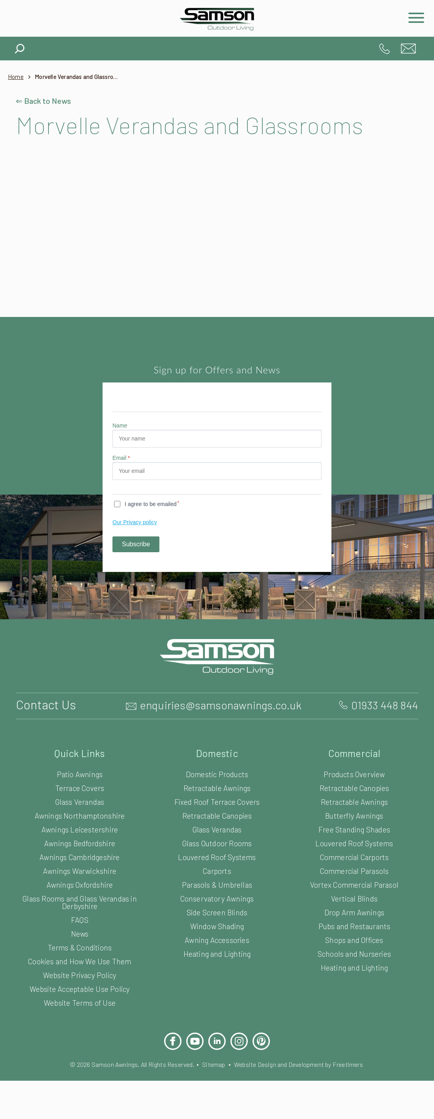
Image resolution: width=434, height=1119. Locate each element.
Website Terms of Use (79, 1028)
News (79, 959)
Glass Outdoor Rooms (217, 868)
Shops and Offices (354, 965)
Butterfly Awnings (354, 841)
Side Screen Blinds (217, 937)
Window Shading (216, 951)
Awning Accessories (217, 965)
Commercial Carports (354, 882)
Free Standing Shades (354, 855)
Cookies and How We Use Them (79, 986)
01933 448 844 (385, 48)
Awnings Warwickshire (80, 896)
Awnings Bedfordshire (80, 868)
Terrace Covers (80, 813)
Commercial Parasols (354, 896)
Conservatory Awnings (217, 924)
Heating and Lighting (217, 979)
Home (16, 76)
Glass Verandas (80, 827)
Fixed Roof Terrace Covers (217, 827)
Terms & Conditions (80, 973)
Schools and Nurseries (354, 979)
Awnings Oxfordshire (80, 910)
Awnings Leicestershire (79, 855)
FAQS (79, 945)
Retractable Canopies (217, 841)
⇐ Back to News (44, 100)
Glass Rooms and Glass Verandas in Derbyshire (79, 927)
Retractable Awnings (217, 813)
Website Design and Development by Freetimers (304, 1089)
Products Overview (354, 799)
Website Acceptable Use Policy (79, 1014)
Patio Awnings (80, 799)
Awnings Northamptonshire (80, 841)
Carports (217, 896)
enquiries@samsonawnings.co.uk (408, 48)
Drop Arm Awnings (354, 937)
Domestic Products (217, 799)
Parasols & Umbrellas (217, 910)
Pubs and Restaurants (354, 951)
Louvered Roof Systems (217, 882)
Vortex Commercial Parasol (354, 910)
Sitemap (213, 1089)
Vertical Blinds (354, 924)
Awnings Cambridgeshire (79, 882)
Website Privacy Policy (79, 1000)
